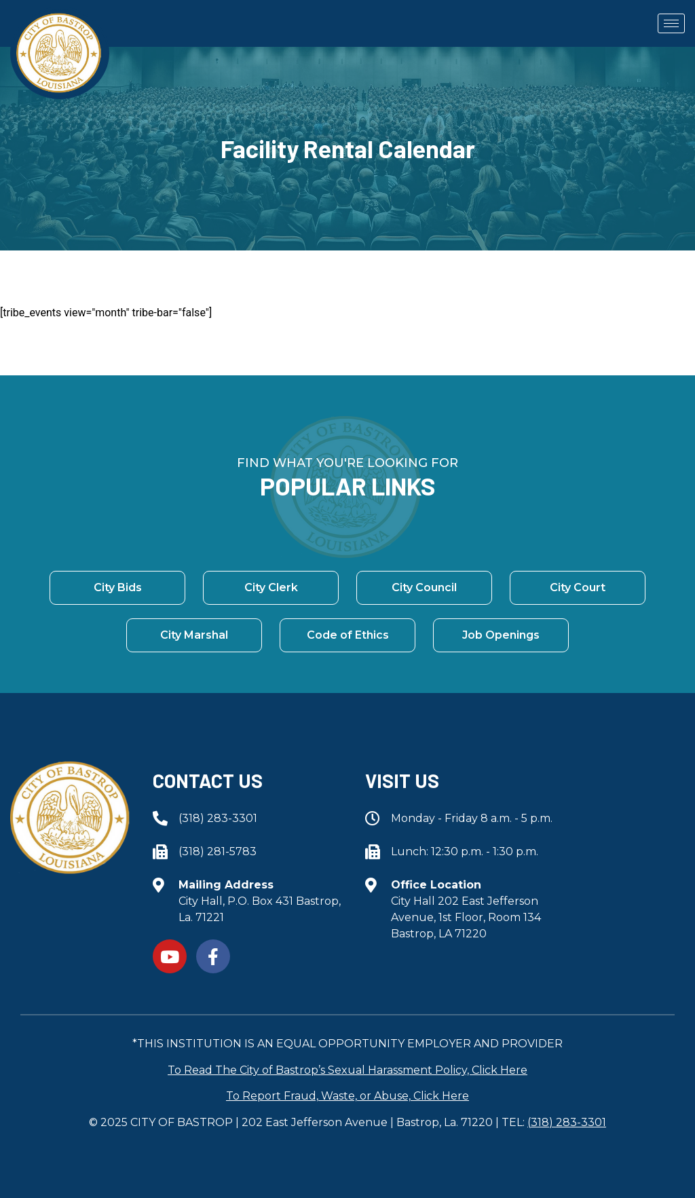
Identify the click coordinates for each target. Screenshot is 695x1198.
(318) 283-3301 (566, 1122)
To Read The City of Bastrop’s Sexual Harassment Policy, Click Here (347, 1070)
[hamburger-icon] (671, 23)
